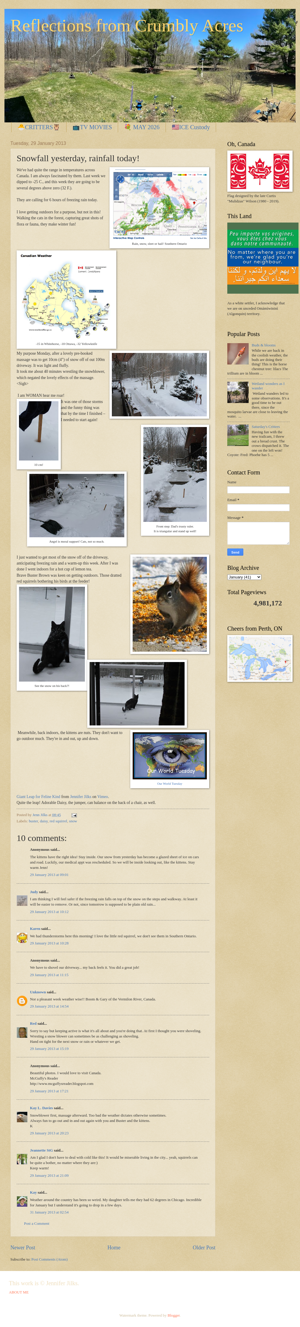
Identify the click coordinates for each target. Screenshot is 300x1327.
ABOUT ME (19, 1292)
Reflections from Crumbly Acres (126, 25)
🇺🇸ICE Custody (191, 127)
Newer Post (22, 1248)
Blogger (174, 1315)
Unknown (38, 992)
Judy (34, 892)
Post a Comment (36, 1224)
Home (113, 1248)
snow (73, 821)
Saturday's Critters (266, 427)
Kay (33, 1192)
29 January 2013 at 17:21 (49, 1091)
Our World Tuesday (169, 783)
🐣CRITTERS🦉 (39, 127)
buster (33, 821)
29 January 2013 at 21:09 (49, 1175)
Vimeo (102, 796)
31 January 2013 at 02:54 (49, 1212)
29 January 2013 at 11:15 (49, 975)
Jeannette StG (41, 1150)
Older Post (204, 1248)
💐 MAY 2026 (141, 127)
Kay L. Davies (41, 1108)
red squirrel (58, 821)
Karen (35, 929)
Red (33, 1023)
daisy (44, 821)
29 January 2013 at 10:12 (49, 912)
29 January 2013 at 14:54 (49, 1006)
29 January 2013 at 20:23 (49, 1133)
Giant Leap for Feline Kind (38, 796)
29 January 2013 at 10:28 (49, 943)
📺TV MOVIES (92, 127)
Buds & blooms (264, 345)
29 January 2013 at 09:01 (49, 875)
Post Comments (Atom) (49, 1259)
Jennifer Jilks (80, 796)
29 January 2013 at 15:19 (49, 1049)
